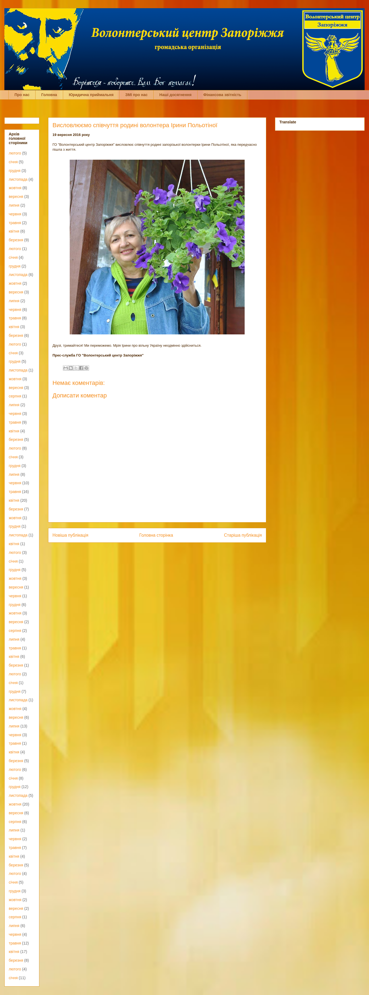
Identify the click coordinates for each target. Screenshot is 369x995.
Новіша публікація (70, 535)
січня (13, 162)
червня (15, 214)
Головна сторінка (156, 535)
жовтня (15, 188)
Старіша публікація (243, 535)
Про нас (22, 95)
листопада (18, 179)
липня (14, 205)
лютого (15, 153)
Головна (49, 95)
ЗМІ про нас (136, 95)
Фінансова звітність (222, 95)
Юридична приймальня (91, 95)
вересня (16, 196)
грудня (14, 170)
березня (16, 240)
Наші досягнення (175, 95)
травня (15, 223)
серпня (15, 396)
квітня (14, 231)
